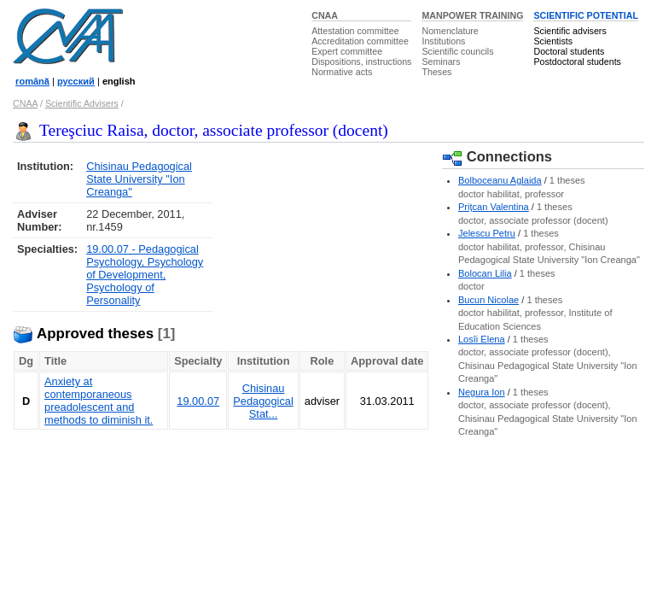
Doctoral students (568, 51)
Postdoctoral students (576, 61)
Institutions (443, 41)
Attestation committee (354, 31)
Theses (436, 72)
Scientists (553, 41)
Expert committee (346, 51)
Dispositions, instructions (361, 61)
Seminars (441, 61)
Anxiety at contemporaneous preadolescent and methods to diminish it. (98, 400)
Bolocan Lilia (485, 273)
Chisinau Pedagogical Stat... (263, 401)
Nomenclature (450, 31)
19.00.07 (198, 401)
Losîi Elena (481, 339)
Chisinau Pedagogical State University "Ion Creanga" (139, 179)
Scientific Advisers (82, 103)
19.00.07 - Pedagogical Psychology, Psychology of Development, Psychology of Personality (144, 275)
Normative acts (341, 72)
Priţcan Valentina (493, 207)
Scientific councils (457, 51)
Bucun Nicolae (488, 300)
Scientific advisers (569, 31)
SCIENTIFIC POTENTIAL (585, 15)
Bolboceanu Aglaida (500, 180)
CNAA (324, 15)
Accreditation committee (360, 41)
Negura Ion (481, 392)
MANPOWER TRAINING (472, 15)
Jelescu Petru (486, 233)
